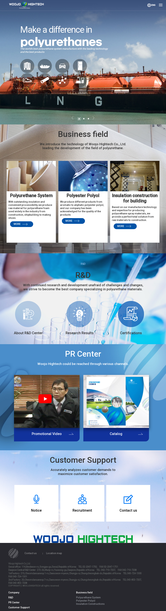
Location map (54, 553)
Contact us (30, 553)
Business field (84, 592)
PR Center (14, 602)
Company (13, 592)
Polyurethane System (88, 597)
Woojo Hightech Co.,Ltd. (28, 6)
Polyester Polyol (85, 600)
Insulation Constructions (90, 603)
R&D (10, 597)
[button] (72, 117)
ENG (153, 5)
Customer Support (19, 607)
